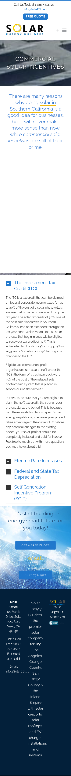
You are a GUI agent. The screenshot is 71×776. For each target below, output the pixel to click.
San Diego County (34, 679)
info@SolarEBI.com (35, 9)
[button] (35, 285)
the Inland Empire (35, 696)
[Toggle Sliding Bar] (57, 30)
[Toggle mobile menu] (64, 30)
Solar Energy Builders (35, 609)
